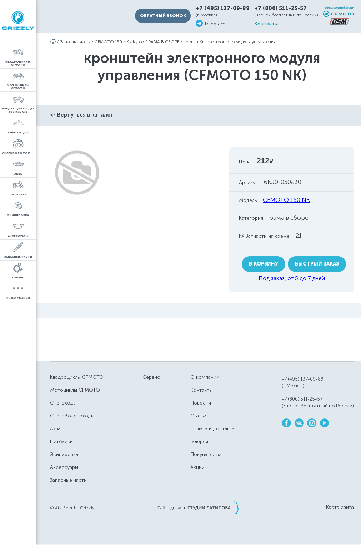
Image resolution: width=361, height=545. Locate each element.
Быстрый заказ (317, 264)
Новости (200, 403)
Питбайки (61, 442)
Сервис (151, 377)
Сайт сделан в (198, 507)
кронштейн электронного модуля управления (230, 42)
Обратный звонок (163, 15)
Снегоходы (63, 403)
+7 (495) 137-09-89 (223, 8)
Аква (55, 429)
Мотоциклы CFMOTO (75, 390)
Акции (197, 467)
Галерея (199, 442)
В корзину (263, 264)
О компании (204, 377)
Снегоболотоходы (72, 416)
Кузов (138, 42)
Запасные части (75, 42)
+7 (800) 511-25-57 (280, 8)
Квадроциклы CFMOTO (77, 377)
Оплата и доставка (212, 429)
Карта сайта (340, 507)
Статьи (198, 416)
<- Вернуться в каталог (81, 115)
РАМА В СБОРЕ (164, 42)
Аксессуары (64, 467)
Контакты (266, 23)
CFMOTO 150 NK (112, 42)
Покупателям (205, 454)
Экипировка (64, 454)
